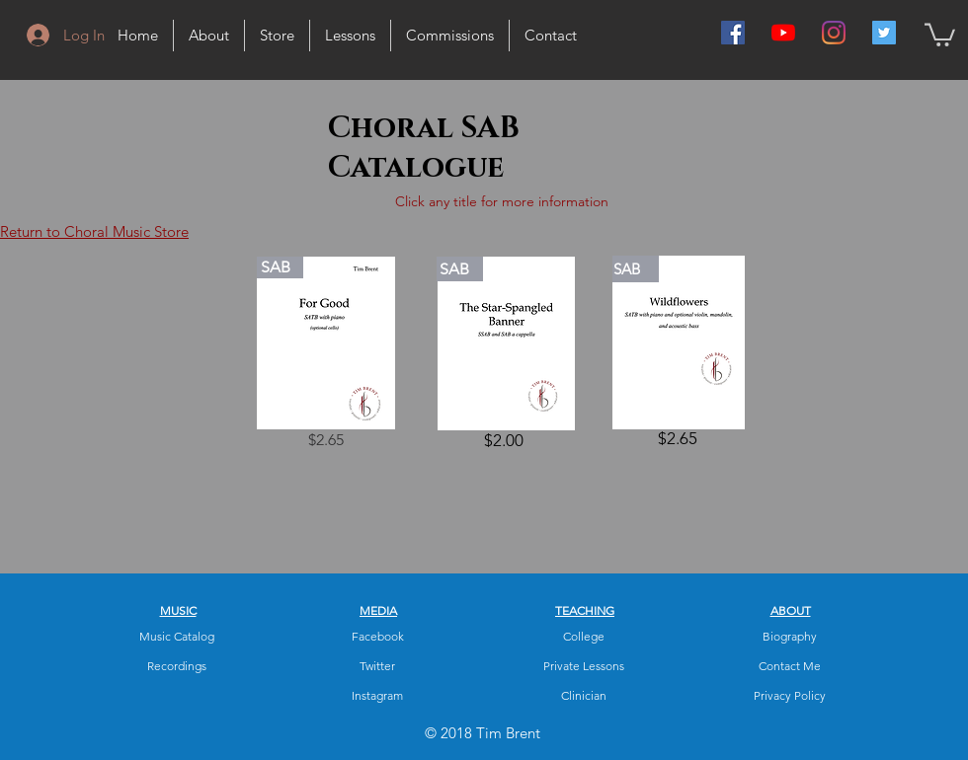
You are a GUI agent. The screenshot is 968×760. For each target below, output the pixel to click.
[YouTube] (783, 32)
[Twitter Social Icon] (884, 32)
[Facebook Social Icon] (733, 32)
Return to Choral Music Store (94, 231)
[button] (940, 33)
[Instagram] (834, 32)
